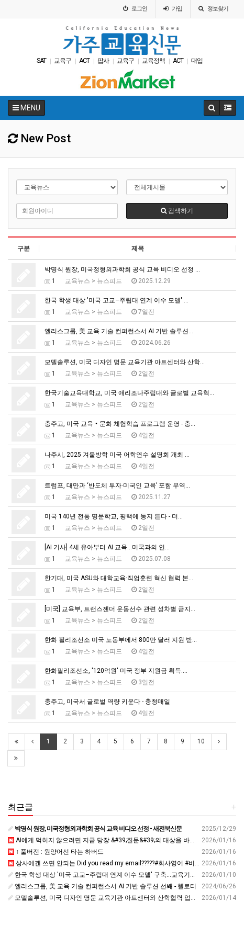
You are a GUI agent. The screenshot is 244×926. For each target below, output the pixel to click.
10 (201, 741)
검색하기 (177, 210)
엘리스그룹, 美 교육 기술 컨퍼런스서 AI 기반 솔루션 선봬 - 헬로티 (102, 886)
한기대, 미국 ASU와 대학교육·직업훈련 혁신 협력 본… (119, 578)
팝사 (103, 60)
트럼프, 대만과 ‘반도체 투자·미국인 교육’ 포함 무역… (117, 485)
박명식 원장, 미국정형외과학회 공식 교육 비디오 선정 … (122, 269)
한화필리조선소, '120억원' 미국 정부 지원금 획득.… (116, 670)
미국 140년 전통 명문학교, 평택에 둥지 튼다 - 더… (114, 516)
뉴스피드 (109, 281)
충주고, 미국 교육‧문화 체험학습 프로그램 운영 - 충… (120, 423)
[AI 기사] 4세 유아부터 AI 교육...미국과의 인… (107, 547)
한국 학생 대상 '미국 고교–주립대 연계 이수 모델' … (116, 300)
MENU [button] (26, 108)
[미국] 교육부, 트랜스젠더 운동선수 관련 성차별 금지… (120, 609)
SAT (41, 60)
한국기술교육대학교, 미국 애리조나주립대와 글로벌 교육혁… (129, 393)
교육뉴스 (77, 281)
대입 (197, 60)
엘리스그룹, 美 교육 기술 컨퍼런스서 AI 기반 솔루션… (119, 331)
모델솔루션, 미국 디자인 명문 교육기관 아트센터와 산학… (125, 362)
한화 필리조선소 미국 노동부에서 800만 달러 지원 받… (121, 639)
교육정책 (153, 60)
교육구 (62, 60)
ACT (84, 60)
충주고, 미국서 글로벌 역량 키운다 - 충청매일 (107, 701)
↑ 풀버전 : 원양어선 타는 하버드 (56, 851)
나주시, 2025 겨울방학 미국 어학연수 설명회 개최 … (117, 454)
